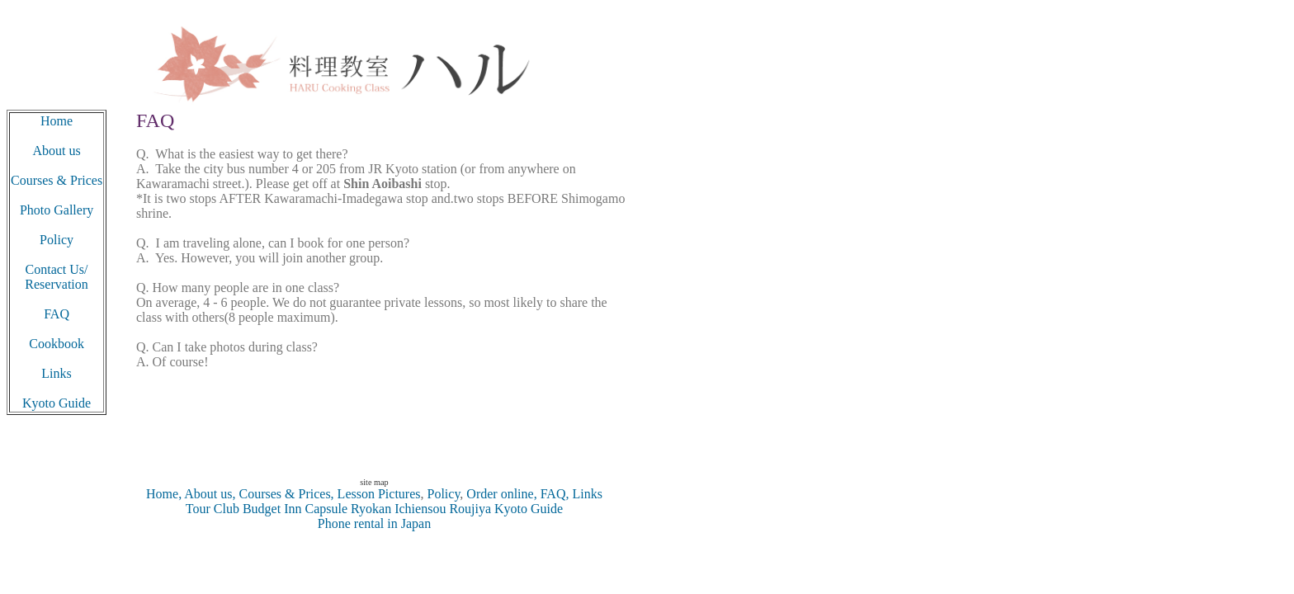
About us (56, 151)
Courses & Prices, (285, 494)
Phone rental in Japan (374, 523)
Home (56, 121)
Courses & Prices (56, 180)
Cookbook (56, 344)
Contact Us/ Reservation (56, 276)
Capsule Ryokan (346, 509)
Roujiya (470, 509)
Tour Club (212, 509)
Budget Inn (272, 509)
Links (585, 494)
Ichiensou (421, 509)
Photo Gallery (56, 210)
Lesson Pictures (379, 494)
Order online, (501, 494)
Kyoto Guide (528, 509)
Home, (164, 494)
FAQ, (553, 494)
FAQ (56, 314)
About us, (208, 494)
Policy (443, 494)
